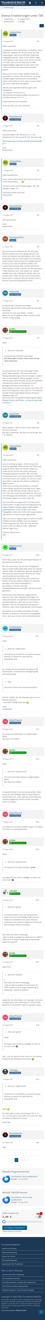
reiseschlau (8, 19)
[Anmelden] (35, 3)
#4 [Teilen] (38, 215)
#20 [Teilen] (37, 1142)
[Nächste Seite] (28, 1160)
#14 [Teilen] (37, 822)
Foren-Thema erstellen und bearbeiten (15, 1286)
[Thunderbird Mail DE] (13, 3)
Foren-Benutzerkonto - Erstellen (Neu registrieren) (19, 1282)
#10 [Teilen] (37, 555)
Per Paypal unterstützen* (15, 1228)
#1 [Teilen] (38, 41)
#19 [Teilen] (37, 1079)
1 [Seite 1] (16, 1160)
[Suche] (29, 3)
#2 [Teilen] (38, 126)
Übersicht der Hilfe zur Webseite (13, 1275)
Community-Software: (14, 1310)
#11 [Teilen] (37, 636)
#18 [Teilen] (37, 1025)
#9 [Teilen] (38, 455)
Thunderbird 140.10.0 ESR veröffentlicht (21, 1198)
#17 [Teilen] (37, 962)
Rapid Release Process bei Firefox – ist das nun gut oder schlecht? (22, 400)
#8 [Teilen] (38, 423)
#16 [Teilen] (37, 900)
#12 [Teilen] (37, 729)
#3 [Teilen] (38, 170)
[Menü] (41, 3)
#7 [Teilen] (38, 338)
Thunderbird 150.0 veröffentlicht (24, 1176)
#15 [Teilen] (37, 849)
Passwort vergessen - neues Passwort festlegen (18, 1290)
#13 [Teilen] (37, 759)
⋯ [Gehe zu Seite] (20, 1160)
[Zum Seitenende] (41, 1312)
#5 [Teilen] (38, 246)
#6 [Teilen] (38, 301)
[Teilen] (41, 25)
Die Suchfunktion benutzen (11, 1278)
